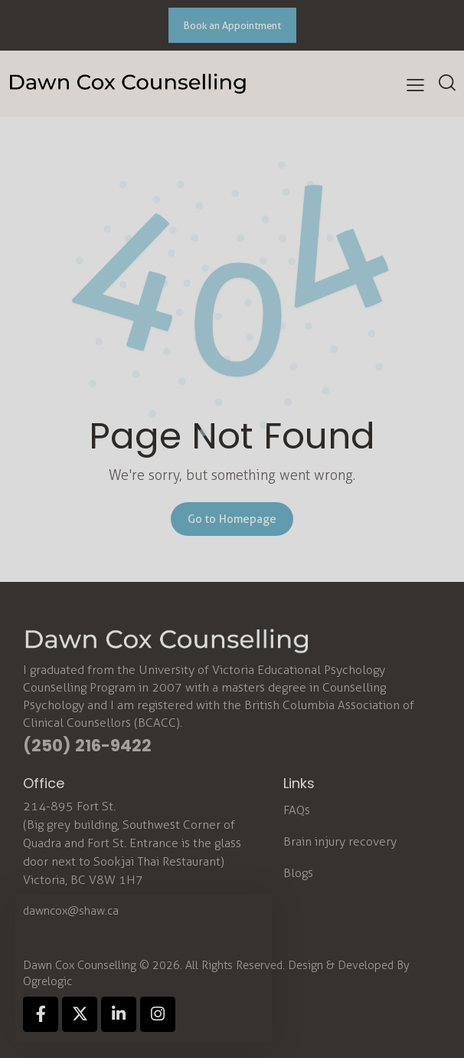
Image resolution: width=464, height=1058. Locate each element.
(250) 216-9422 (87, 745)
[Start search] (447, 82)
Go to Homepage (232, 519)
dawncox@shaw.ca (71, 911)
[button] (415, 85)
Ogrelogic (47, 981)
